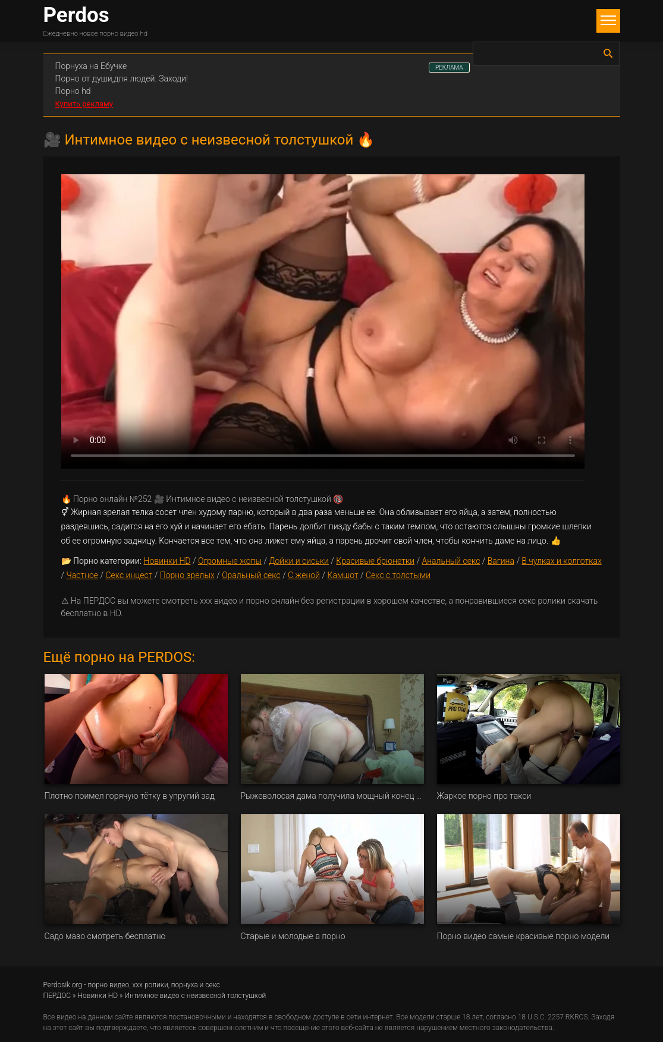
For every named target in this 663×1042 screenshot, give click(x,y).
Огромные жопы (230, 561)
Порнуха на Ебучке (91, 66)
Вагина (501, 561)
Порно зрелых (187, 575)
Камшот (342, 575)
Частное (82, 575)
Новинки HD (167, 561)
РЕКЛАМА (449, 67)
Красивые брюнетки (375, 561)
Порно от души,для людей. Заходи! (121, 78)
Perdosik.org (63, 985)
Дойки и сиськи (299, 561)
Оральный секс (251, 575)
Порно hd (73, 91)
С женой (304, 575)
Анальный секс (451, 561)
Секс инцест (129, 575)
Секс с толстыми (398, 575)
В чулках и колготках (561, 561)
